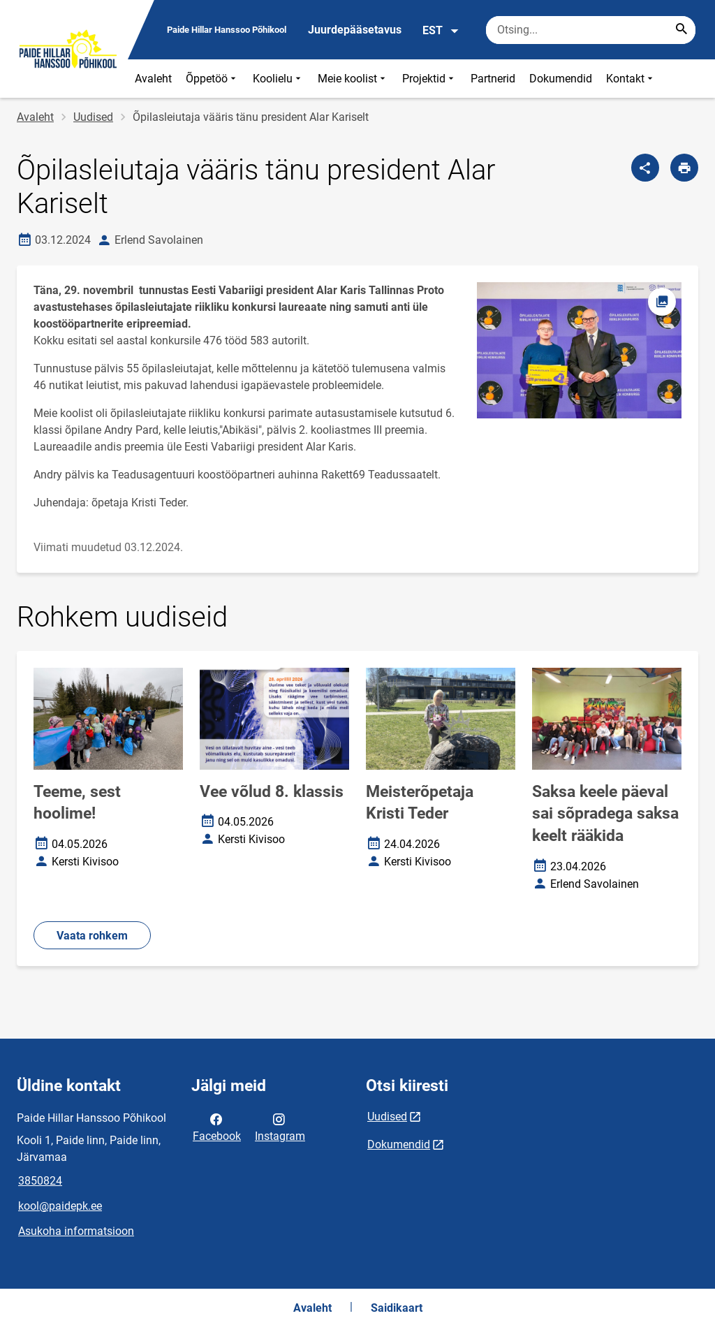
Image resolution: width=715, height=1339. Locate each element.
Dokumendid (560, 78)
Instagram (280, 1126)
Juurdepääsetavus (354, 29)
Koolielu (278, 78)
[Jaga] (645, 168)
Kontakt (631, 78)
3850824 (40, 1180)
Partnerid (493, 78)
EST (440, 30)
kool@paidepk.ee (60, 1206)
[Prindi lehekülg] (684, 168)
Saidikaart (396, 1308)
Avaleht (153, 78)
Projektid (429, 78)
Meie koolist (353, 78)
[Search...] (681, 30)
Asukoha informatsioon (76, 1231)
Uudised (93, 117)
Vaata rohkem (92, 935)
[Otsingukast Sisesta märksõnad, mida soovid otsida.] (590, 30)
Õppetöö (212, 78)
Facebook (217, 1126)
